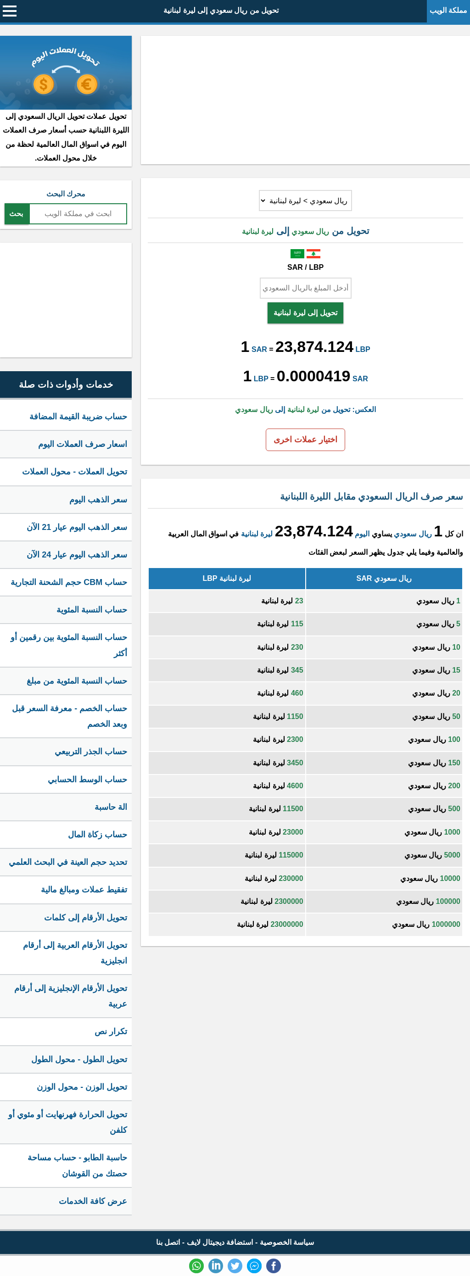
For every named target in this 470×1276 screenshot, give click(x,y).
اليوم (362, 534)
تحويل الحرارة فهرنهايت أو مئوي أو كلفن (67, 1122)
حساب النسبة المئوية (91, 609)
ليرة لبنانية (257, 534)
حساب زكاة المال (97, 834)
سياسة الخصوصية (287, 1242)
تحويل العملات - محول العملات (74, 471)
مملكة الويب (448, 10)
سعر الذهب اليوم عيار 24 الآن (77, 554)
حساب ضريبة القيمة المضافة (78, 416)
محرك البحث (65, 194)
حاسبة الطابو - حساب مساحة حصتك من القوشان (77, 1165)
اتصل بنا (168, 1242)
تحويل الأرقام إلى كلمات (85, 917)
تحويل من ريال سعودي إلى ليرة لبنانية (221, 10)
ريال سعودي (412, 534)
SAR (259, 349)
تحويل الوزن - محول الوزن (82, 1087)
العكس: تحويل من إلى (305, 409)
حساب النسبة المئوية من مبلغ (77, 680)
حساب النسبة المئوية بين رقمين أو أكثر (69, 645)
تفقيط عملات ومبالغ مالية (84, 889)
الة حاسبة (111, 807)
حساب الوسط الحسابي (87, 779)
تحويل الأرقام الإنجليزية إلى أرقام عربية (70, 996)
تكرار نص (111, 1031)
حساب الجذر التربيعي (91, 751)
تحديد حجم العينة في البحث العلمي (68, 862)
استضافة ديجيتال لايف (220, 1242)
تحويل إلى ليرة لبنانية (305, 313)
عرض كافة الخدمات (93, 1201)
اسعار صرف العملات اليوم (82, 444)
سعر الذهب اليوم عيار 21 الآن (77, 527)
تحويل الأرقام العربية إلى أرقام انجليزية (75, 953)
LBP (363, 349)
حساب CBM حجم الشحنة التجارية (69, 582)
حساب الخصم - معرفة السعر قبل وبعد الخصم (69, 716)
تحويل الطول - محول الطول (79, 1059)
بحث (16, 213)
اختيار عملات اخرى (305, 439)
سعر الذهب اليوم (98, 499)
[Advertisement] (305, 100)
